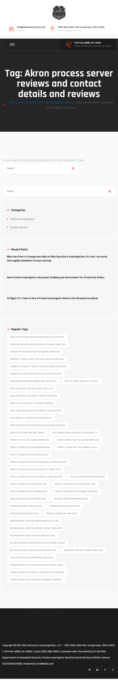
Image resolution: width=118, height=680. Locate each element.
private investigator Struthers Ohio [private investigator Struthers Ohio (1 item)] (75, 485)
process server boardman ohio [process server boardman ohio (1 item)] (71, 500)
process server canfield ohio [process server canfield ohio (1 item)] (26, 507)
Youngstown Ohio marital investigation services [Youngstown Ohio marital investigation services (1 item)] (37, 573)
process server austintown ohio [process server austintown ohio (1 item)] (28, 500)
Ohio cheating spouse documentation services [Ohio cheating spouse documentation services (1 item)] (35, 411)
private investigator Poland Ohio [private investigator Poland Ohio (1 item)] (28, 485)
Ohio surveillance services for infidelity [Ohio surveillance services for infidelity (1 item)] (74, 434)
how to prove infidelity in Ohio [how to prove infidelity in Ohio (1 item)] (81, 382)
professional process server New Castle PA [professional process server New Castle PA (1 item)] (34, 522)
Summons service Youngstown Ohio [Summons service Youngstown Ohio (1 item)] (83, 551)
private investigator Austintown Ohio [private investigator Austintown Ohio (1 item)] (78, 441)
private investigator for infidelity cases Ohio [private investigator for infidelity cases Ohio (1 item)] (35, 470)
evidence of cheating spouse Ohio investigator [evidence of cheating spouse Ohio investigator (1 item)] (35, 375)
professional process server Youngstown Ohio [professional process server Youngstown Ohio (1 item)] (36, 529)
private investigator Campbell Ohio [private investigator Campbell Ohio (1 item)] (77, 448)
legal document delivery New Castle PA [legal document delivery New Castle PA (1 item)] (31, 389)
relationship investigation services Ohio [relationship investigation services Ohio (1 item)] (32, 536)
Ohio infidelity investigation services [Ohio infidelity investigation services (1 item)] (30, 419)
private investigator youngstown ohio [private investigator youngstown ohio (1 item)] (76, 492)
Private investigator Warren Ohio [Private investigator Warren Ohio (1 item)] (28, 492)
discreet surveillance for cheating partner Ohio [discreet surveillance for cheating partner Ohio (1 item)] (37, 360)
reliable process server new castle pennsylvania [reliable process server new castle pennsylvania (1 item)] (37, 544)
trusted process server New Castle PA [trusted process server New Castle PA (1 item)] (31, 558)
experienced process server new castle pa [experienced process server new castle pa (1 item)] (33, 382)
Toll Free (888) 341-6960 (87, 42)
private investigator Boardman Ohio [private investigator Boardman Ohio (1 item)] (30, 448)
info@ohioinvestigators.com (31, 27)
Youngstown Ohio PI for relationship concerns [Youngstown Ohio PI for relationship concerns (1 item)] (36, 581)
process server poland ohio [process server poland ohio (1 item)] (61, 514)
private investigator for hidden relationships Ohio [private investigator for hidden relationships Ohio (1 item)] (38, 463)
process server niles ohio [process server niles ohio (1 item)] (24, 514)
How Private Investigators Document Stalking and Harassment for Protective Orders (55, 278)
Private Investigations (22, 220)
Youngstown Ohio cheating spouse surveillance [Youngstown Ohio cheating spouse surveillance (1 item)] (36, 566)
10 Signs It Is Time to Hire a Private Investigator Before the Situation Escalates (52, 299)
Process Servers (19, 228)
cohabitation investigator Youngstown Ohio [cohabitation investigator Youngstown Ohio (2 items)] (35, 353)
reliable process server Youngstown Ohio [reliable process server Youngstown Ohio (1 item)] (33, 551)
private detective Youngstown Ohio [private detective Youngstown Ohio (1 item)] (29, 441)
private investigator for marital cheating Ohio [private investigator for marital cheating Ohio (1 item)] (36, 478)
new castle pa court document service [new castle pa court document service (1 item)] (31, 404)
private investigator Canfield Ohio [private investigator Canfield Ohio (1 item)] (29, 456)
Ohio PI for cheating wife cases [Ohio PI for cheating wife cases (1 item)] (27, 434)
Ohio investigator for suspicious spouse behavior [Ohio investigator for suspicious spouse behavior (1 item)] (37, 426)
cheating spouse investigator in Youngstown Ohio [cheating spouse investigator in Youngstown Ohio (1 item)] (38, 345)
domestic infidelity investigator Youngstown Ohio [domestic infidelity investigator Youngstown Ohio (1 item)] (38, 367)
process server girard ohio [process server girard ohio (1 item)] (65, 507)
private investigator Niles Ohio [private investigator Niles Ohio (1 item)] (87, 478)
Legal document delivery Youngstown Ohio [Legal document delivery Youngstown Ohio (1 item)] (33, 397)
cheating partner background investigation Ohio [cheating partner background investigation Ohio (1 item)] (37, 338)
